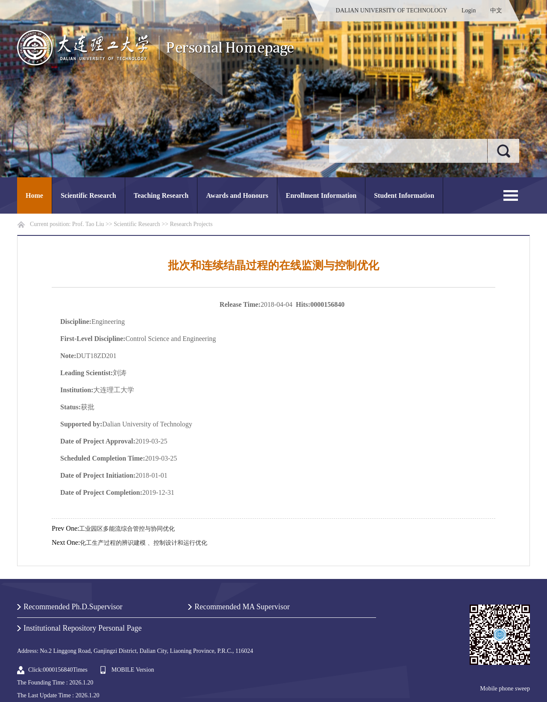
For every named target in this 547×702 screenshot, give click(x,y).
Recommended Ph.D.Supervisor (73, 606)
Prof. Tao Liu (88, 224)
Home (34, 195)
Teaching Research (161, 195)
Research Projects (191, 224)
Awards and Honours (237, 195)
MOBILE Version (133, 670)
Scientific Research (88, 195)
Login (469, 10)
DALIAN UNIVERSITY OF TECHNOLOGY (391, 10)
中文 (496, 10)
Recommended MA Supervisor (242, 606)
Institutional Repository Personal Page (82, 628)
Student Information (404, 195)
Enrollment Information (321, 195)
